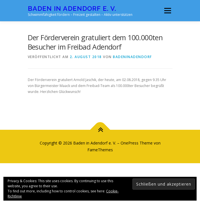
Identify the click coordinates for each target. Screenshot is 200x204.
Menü (167, 10)
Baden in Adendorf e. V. (72, 8)
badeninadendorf (132, 56)
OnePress (129, 143)
